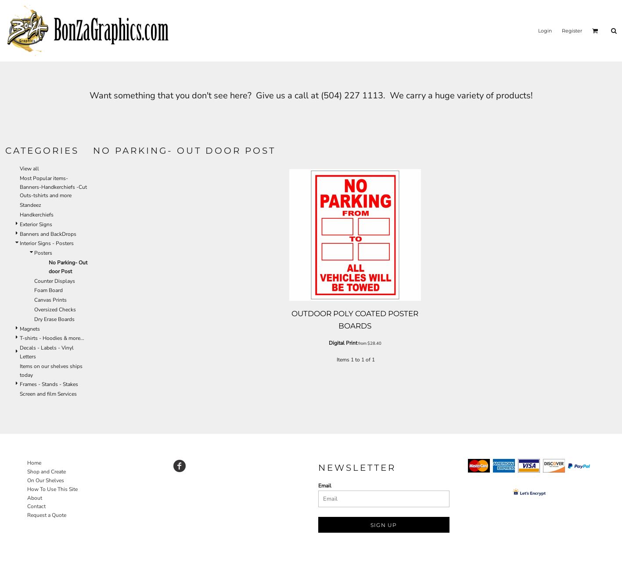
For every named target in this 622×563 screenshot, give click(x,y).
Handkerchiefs (37, 214)
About (34, 498)
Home (34, 462)
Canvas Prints (50, 299)
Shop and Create (46, 471)
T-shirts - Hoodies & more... (52, 338)
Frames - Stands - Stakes (49, 384)
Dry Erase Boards (54, 319)
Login (545, 31)
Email (324, 485)
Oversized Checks (55, 309)
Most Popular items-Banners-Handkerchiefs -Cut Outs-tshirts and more (53, 187)
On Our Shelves (45, 480)
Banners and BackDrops (48, 234)
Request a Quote (46, 515)
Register (572, 31)
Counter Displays (54, 281)
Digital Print (343, 342)
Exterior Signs (36, 224)
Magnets (30, 328)
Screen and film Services (48, 393)
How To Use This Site (52, 489)
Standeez (30, 205)
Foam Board (48, 290)
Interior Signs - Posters (47, 243)
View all (29, 168)
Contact (36, 506)
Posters (43, 252)
